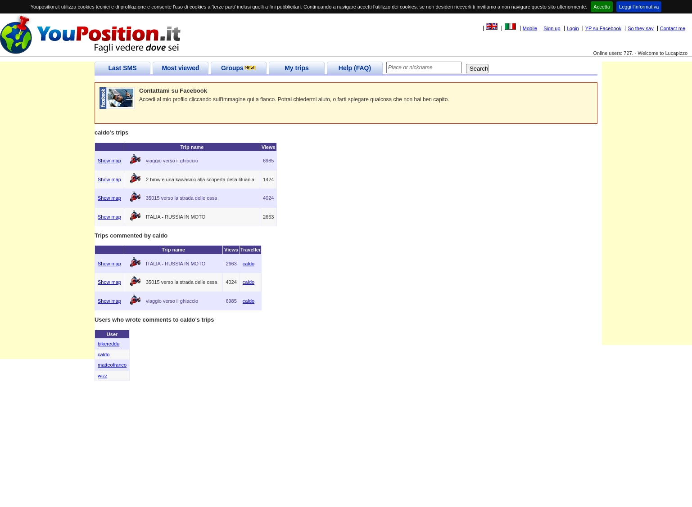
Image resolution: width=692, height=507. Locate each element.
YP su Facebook (603, 28)
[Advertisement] (47, 224)
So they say (640, 28)
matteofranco (112, 365)
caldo (248, 263)
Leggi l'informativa (639, 6)
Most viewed (180, 68)
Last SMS (122, 68)
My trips (297, 68)
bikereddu (108, 343)
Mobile (530, 28)
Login (573, 28)
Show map (109, 160)
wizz (102, 375)
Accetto (601, 6)
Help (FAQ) (355, 68)
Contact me (672, 28)
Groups (238, 68)
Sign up (551, 28)
